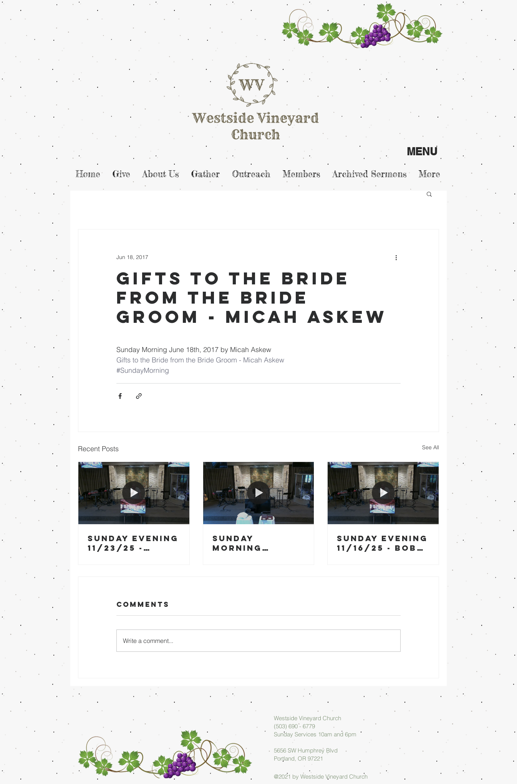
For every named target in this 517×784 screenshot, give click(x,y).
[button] (429, 194)
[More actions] (396, 257)
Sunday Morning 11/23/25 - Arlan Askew (249, 543)
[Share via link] (139, 396)
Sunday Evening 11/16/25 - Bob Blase (382, 543)
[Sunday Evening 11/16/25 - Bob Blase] (383, 493)
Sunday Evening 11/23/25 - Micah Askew (133, 543)
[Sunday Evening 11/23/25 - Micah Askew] (133, 493)
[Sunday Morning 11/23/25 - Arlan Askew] (258, 493)
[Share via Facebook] (120, 396)
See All (430, 447)
